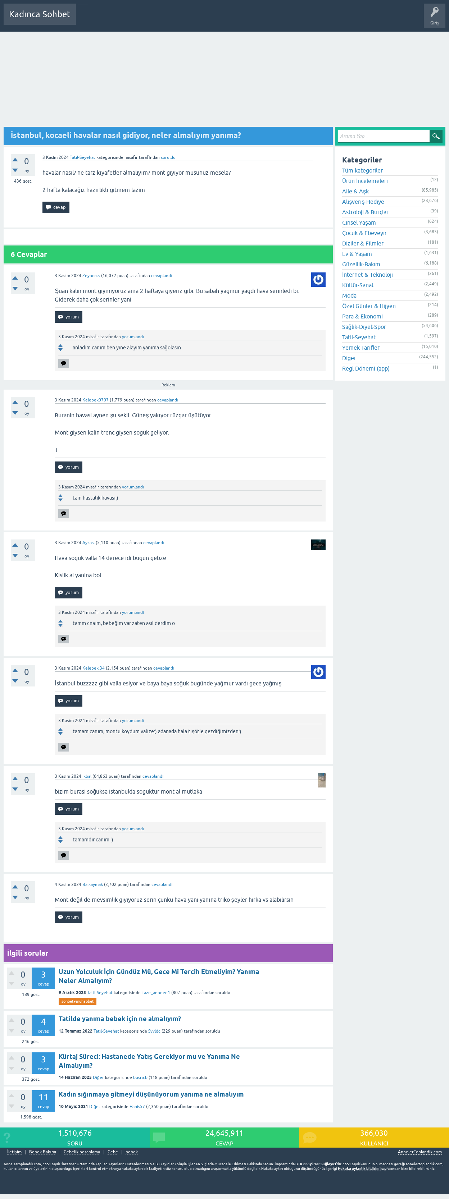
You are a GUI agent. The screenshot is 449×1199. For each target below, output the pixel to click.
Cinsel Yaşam (359, 222)
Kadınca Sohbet (40, 14)
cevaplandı (161, 275)
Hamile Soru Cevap (253, 19)
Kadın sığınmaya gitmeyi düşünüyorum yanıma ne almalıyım (151, 1094)
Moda (349, 295)
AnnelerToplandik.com (420, 1151)
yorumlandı (133, 336)
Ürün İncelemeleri (365, 181)
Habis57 (137, 1106)
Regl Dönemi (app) (366, 368)
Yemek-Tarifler (361, 347)
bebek (132, 1152)
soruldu (168, 157)
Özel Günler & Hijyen (369, 306)
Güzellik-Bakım (361, 264)
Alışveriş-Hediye (363, 201)
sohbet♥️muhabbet (78, 1001)
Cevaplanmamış (120, 19)
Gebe (113, 1152)
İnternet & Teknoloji (367, 274)
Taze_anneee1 (156, 992)
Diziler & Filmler (363, 243)
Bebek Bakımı (294, 19)
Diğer (98, 1077)
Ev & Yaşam (357, 254)
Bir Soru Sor (215, 19)
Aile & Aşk (355, 191)
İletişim (14, 1152)
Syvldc (154, 1031)
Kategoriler (155, 19)
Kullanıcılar (185, 19)
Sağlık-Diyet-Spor (364, 326)
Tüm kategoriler (362, 170)
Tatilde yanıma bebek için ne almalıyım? (120, 1019)
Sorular (88, 19)
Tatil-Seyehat (82, 157)
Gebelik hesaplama (82, 1152)
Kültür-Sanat (358, 285)
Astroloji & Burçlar (365, 212)
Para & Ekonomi (362, 316)
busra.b (140, 1077)
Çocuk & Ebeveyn (364, 233)
